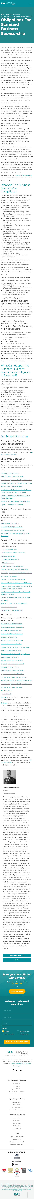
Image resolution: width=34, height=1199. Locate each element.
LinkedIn (17, 960)
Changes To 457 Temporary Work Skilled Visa (14, 569)
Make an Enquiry (17, 991)
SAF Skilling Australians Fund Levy (11, 630)
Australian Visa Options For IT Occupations (13, 677)
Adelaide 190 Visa (6, 690)
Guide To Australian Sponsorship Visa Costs (14, 603)
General (6, 1031)
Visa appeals (16, 1104)
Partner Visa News (24, 1031)
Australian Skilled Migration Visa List (11, 623)
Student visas (16, 1126)
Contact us (4, 703)
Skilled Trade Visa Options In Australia (12, 476)
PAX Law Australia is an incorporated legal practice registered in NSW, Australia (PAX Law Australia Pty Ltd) (17, 1189)
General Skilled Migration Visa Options (12, 627)
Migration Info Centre (13, 14)
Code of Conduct (19, 1183)
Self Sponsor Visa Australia (9, 576)
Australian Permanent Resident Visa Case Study (15, 647)
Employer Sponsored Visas (9, 549)
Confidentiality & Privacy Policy (7, 1183)
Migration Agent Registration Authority (16, 1185)
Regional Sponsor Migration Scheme (11, 526)
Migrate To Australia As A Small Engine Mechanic (15, 501)
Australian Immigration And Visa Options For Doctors (16, 480)
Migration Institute (17, 955)
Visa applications (16, 1102)
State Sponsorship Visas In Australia (11, 650)
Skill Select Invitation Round (16, 1091)
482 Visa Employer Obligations (10, 559)
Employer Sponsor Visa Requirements (12, 566)
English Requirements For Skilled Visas (12, 674)
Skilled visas (16, 1120)
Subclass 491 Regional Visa (9, 637)
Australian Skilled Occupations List (11, 644)
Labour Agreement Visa (8, 556)
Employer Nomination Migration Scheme (13, 553)
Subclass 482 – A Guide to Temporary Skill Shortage (16, 583)
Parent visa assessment (16, 1144)
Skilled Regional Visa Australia (10, 523)
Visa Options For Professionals (10, 473)
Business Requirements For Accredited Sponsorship (16, 573)
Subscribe (4, 697)
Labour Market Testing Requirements (12, 610)
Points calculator (16, 1139)
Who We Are (16, 1083)
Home (2, 14)
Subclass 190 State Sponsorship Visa (12, 640)
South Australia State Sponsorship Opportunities (15, 654)
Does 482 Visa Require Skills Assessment (13, 579)
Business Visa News (9, 1034)
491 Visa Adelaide (6, 694)
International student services (17, 1110)
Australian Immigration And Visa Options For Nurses (16, 483)
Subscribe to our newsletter (17, 1041)
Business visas (17, 1123)
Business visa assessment (17, 1141)
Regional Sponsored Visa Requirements (12, 530)
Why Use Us (16, 1086)
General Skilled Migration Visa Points (12, 634)
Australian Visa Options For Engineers (12, 486)
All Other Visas (17, 1128)
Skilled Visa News (23, 1034)
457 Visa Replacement (7, 563)
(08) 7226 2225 (17, 984)
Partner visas (16, 1118)
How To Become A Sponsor (24, 175)
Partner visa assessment (16, 1136)
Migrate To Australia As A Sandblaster (12, 504)
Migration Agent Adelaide (17, 1094)
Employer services (17, 1107)
